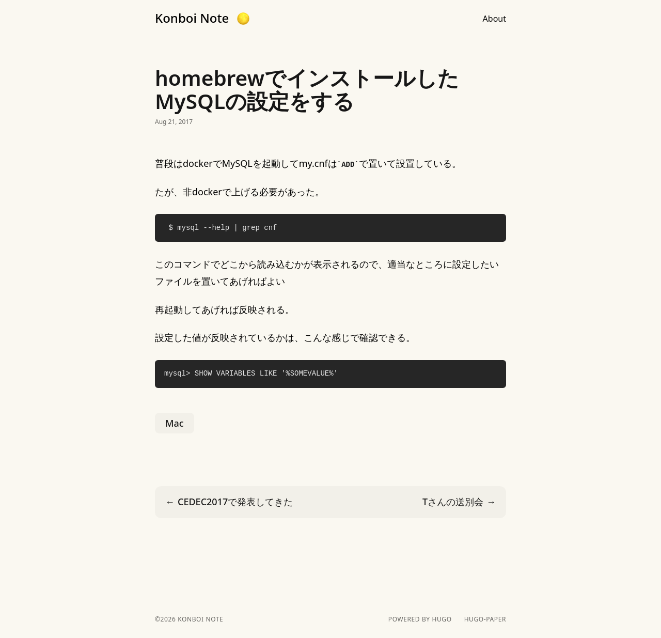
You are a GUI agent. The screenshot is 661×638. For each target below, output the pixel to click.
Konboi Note (192, 18)
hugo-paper (485, 619)
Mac (174, 423)
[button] (243, 18)
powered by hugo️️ (420, 619)
